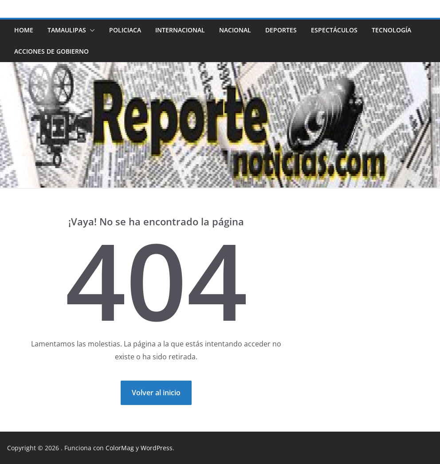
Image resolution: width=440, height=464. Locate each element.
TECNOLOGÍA (391, 30)
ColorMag (120, 448)
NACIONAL (235, 30)
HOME (23, 30)
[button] (90, 30)
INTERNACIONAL (180, 30)
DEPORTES (281, 30)
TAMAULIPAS (66, 30)
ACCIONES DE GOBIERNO (51, 51)
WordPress (157, 448)
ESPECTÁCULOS (334, 30)
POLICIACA (125, 30)
